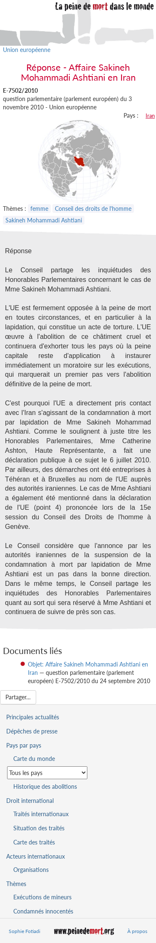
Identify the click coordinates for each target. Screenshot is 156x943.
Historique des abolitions (45, 786)
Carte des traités (34, 842)
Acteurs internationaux (35, 856)
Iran (150, 115)
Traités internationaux (41, 813)
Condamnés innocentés (43, 911)
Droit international (30, 800)
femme (39, 208)
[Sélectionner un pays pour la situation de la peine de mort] (47, 772)
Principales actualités (32, 717)
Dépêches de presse (31, 731)
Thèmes (16, 883)
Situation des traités (38, 828)
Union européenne (26, 49)
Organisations (31, 869)
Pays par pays (23, 745)
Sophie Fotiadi (24, 931)
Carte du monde (34, 758)
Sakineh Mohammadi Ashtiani (43, 220)
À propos (137, 931)
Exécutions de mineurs (42, 897)
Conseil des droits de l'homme (93, 208)
